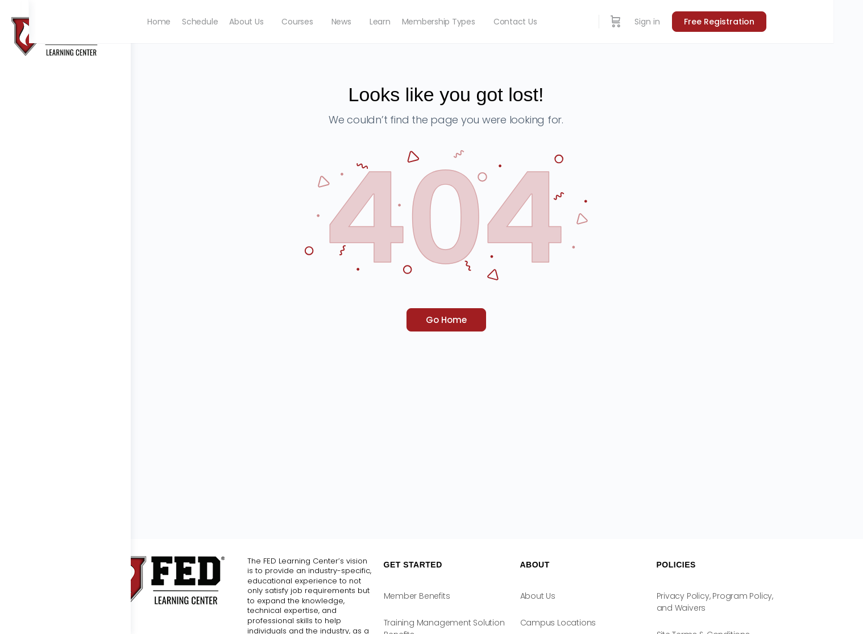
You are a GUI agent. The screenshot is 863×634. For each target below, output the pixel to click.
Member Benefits (467, 596)
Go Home (496, 320)
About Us (588, 596)
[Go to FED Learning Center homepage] (56, 35)
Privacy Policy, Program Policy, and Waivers (765, 602)
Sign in (713, 21)
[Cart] (681, 21)
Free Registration (785, 21)
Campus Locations (609, 622)
